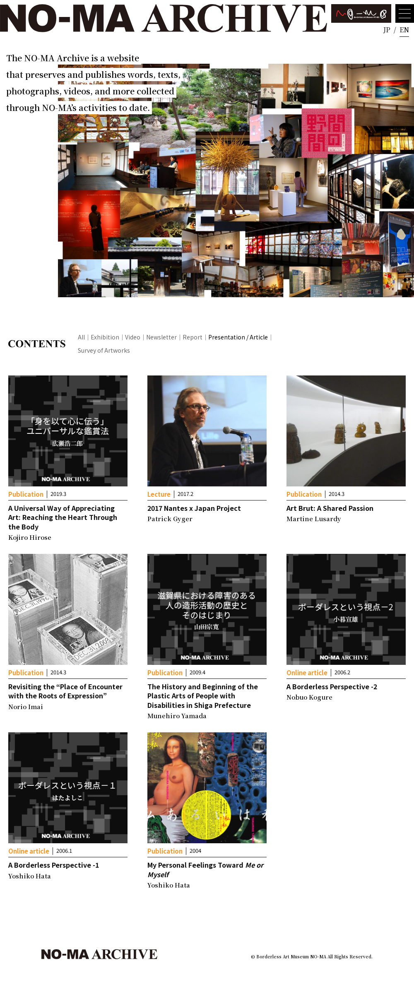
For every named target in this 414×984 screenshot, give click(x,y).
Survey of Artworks (104, 350)
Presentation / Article (238, 337)
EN (404, 29)
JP (386, 29)
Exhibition (105, 337)
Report (192, 337)
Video (132, 337)
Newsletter (161, 337)
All (81, 337)
